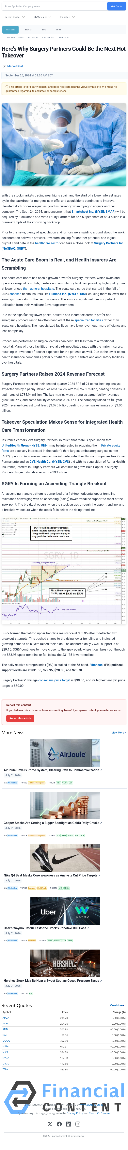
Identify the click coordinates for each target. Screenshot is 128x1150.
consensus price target (54, 680)
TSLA (5, 1069)
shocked (15, 294)
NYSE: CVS (61, 462)
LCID (64, 941)
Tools (58, 29)
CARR (64, 783)
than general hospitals (38, 289)
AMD (5, 1029)
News (21, 37)
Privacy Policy (75, 1113)
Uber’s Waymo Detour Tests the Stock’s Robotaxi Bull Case (46, 928)
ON (76, 836)
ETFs (44, 29)
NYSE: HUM (77, 294)
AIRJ (58, 783)
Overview (10, 37)
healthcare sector (47, 243)
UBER (70, 941)
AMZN (6, 1017)
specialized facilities (88, 320)
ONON (66, 888)
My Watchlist (40, 16)
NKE (60, 888)
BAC (5, 1035)
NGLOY (70, 836)
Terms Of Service (99, 1113)
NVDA (6, 1058)
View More (118, 732)
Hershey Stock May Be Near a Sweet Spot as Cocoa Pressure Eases (53, 981)
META (6, 1046)
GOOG (6, 1040)
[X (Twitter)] (50, 1124)
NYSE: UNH (39, 445)
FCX (58, 836)
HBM (64, 836)
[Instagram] (78, 1124)
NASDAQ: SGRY (14, 248)
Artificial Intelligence (36, 783)
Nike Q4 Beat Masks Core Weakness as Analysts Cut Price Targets (52, 875)
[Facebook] (59, 1124)
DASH (50, 941)
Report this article (20, 718)
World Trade (42, 888)
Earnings (31, 888)
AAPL (5, 1023)
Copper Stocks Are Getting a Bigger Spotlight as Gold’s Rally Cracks (53, 823)
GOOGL (57, 941)
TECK (82, 836)
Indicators (65, 16)
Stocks (28, 29)
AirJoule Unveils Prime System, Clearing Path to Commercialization (53, 770)
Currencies (32, 37)
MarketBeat (12, 783)
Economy (32, 941)
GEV (70, 783)
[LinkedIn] (69, 1124)
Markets (10, 29)
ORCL (6, 1063)
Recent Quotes (12, 16)
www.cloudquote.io (91, 1104)
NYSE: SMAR (105, 211)
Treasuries (63, 37)
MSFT (5, 1052)
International (48, 37)
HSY (31, 993)
